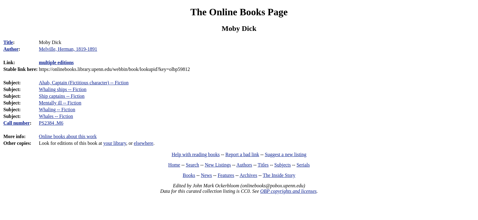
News (206, 175)
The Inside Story (279, 175)
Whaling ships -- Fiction (63, 89)
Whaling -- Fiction (57, 109)
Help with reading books (196, 154)
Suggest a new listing (285, 154)
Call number (16, 123)
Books (189, 175)
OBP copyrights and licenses (288, 191)
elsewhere (143, 143)
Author (11, 49)
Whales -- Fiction (56, 116)
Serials (303, 164)
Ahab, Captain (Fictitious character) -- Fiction (84, 82)
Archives (248, 175)
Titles (263, 164)
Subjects (282, 164)
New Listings (218, 164)
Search (192, 164)
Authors (244, 164)
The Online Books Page (238, 11)
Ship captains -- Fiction (62, 96)
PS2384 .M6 (51, 123)
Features (226, 175)
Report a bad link (242, 154)
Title (8, 42)
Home (174, 164)
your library (114, 143)
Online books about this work (68, 136)
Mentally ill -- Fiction (60, 102)
